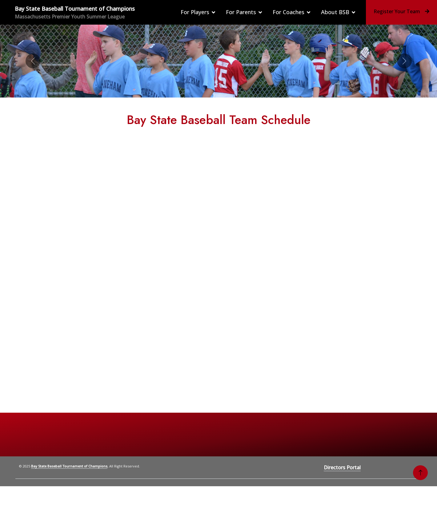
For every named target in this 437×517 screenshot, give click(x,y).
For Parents (241, 12)
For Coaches (288, 12)
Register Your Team (401, 11)
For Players (195, 12)
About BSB (335, 12)
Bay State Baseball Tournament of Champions (69, 466)
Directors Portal (342, 467)
